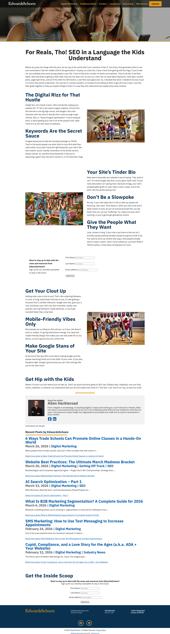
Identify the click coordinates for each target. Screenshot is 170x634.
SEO (110, 466)
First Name (70, 257)
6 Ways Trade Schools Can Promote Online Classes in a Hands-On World (83, 440)
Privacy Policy (101, 630)
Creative (103, 3)
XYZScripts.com (95, 633)
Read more (64, 456)
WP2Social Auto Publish (77, 633)
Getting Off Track (92, 466)
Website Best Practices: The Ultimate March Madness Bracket (80, 461)
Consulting (114, 3)
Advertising (128, 3)
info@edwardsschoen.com (80, 612)
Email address (71, 269)
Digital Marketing (69, 3)
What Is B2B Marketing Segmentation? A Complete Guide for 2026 (84, 501)
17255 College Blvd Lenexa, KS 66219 (138, 612)
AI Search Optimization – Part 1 (53, 481)
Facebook (50, 419)
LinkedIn (54, 419)
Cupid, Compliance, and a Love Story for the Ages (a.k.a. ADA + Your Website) (81, 546)
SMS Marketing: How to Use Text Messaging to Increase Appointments (74, 523)
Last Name (70, 263)
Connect (155, 3)
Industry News (94, 552)
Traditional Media (88, 3)
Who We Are (141, 3)
